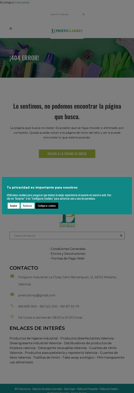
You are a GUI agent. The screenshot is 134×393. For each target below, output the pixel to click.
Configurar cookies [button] (47, 205)
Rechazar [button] (27, 205)
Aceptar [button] (13, 205)
